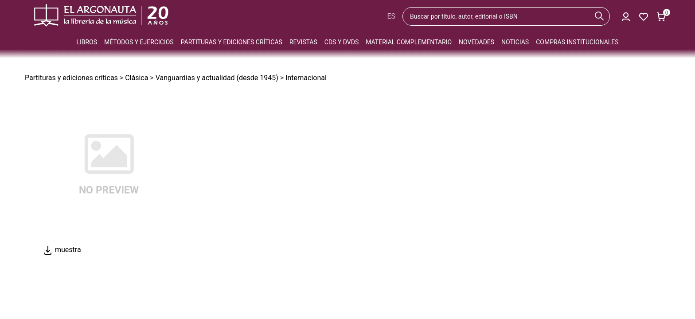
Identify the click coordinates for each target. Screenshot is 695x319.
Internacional (306, 78)
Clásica (136, 78)
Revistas (303, 42)
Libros (86, 42)
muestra (62, 249)
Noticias (515, 42)
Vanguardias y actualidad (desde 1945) (217, 78)
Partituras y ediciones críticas (231, 42)
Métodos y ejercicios (139, 42)
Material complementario (409, 42)
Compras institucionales (577, 42)
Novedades (476, 42)
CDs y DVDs (341, 42)
